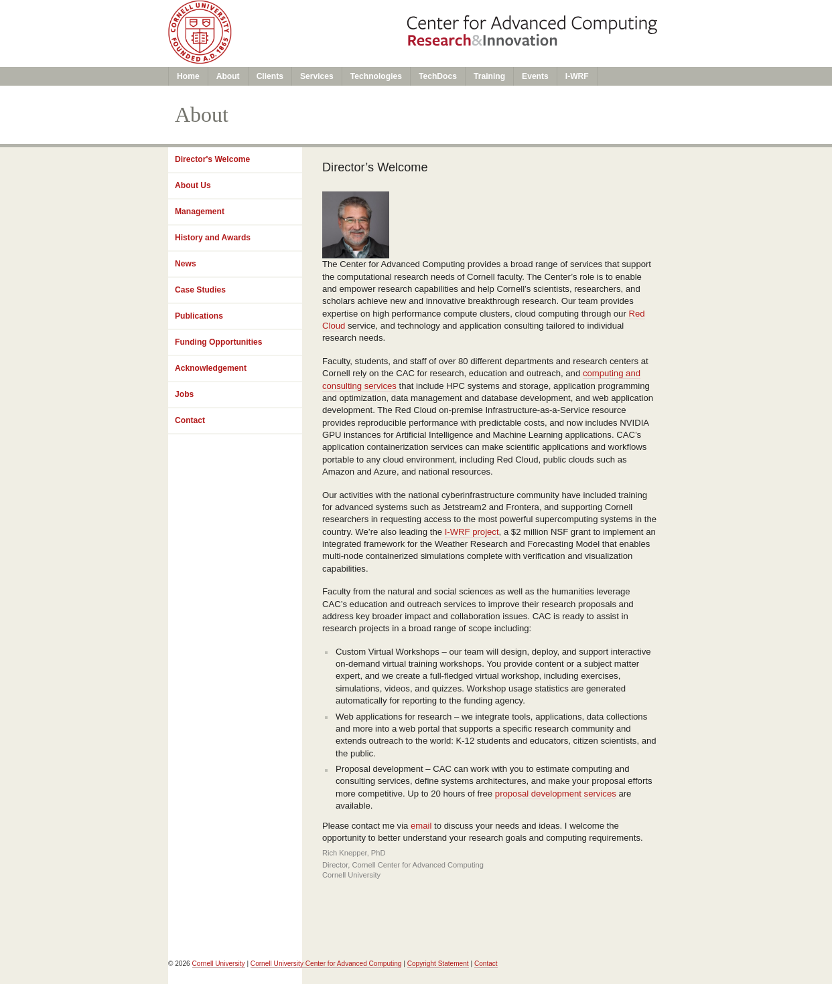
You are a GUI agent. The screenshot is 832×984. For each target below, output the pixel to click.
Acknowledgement (211, 368)
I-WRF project (472, 532)
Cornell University (218, 963)
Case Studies (200, 290)
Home (188, 76)
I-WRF (577, 76)
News (185, 263)
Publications (199, 316)
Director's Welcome (212, 159)
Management (199, 211)
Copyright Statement (438, 963)
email (421, 826)
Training (489, 76)
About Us (193, 185)
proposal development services (555, 794)
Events (535, 76)
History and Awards (213, 237)
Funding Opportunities (219, 342)
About (228, 76)
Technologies (376, 76)
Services (317, 76)
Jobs (184, 394)
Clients (270, 76)
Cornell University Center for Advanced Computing (326, 963)
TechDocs (438, 76)
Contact (190, 420)
